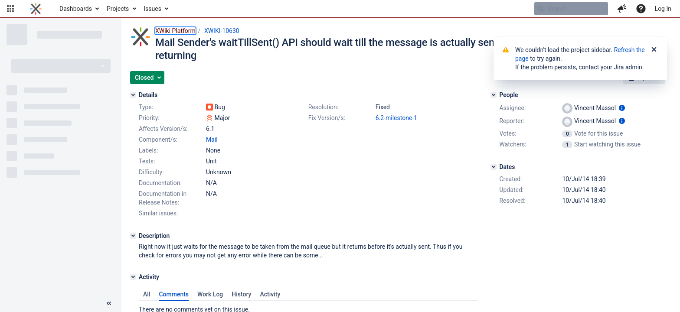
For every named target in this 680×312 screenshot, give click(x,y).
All (146, 294)
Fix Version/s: (326, 117)
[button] (10, 8)
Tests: (147, 161)
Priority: (149, 117)
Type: (146, 107)
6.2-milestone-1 (396, 117)
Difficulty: (151, 172)
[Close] (654, 50)
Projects (118, 8)
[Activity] (133, 277)
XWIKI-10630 (221, 30)
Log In (663, 8)
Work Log (210, 294)
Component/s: (158, 139)
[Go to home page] (35, 8)
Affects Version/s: (163, 128)
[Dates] (493, 167)
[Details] (133, 95)
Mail (212, 139)
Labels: (148, 150)
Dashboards (75, 8)
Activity (270, 294)
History (241, 294)
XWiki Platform (175, 30)
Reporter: (511, 120)
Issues (152, 8)
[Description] (133, 236)
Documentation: (160, 182)
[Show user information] (621, 107)
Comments (174, 294)
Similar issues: (158, 213)
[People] (493, 95)
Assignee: (512, 107)
